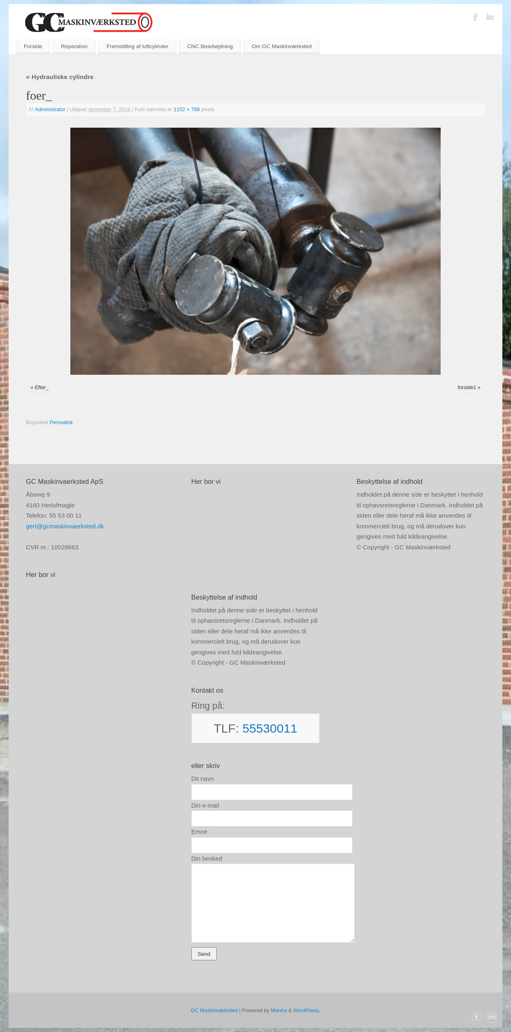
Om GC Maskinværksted (282, 46)
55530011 (269, 728)
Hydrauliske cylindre (59, 76)
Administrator (50, 109)
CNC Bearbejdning (210, 46)
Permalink (61, 422)
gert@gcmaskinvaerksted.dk (65, 526)
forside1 (467, 387)
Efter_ (42, 387)
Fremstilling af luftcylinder (137, 46)
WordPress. (307, 1010)
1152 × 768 (187, 109)
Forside (33, 46)
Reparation (74, 46)
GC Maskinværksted (214, 1010)
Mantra (279, 1010)
